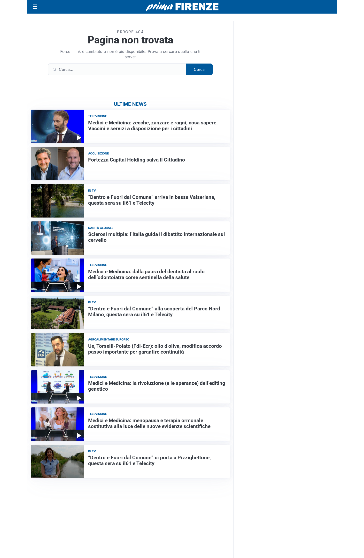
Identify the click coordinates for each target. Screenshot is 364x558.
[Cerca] (117, 69)
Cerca (199, 69)
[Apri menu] (34, 6)
